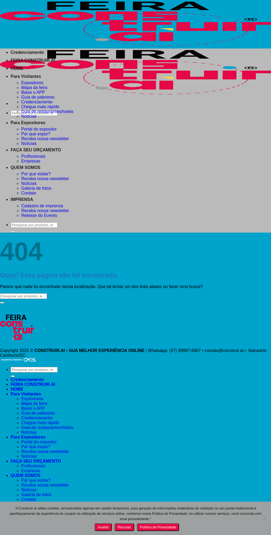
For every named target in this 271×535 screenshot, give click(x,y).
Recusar (124, 527)
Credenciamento (27, 52)
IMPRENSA (22, 199)
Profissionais (33, 156)
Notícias (29, 116)
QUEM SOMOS (25, 167)
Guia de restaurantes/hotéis (47, 111)
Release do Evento (39, 215)
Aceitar (103, 527)
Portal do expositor (39, 129)
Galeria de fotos (36, 188)
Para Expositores (28, 122)
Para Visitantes (26, 76)
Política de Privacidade (158, 527)
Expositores (32, 82)
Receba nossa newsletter (45, 138)
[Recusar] (264, 518)
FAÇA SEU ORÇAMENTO (36, 150)
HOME (17, 68)
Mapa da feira (34, 87)
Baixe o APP (33, 92)
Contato (28, 193)
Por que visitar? (36, 174)
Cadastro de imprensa (42, 206)
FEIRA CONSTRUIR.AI (33, 60)
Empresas (30, 161)
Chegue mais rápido (40, 106)
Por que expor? (35, 134)
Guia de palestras (37, 97)
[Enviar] (2, 302)
